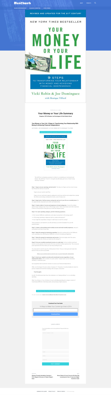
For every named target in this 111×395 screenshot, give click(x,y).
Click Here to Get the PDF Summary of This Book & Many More (55, 132)
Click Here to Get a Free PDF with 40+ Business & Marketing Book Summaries (55, 291)
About (82, 3)
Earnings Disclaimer (42, 391)
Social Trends (46, 8)
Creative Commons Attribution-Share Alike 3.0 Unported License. (54, 294)
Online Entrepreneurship (20, 8)
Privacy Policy (51, 391)
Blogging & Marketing (34, 8)
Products (89, 3)
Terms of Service (61, 391)
